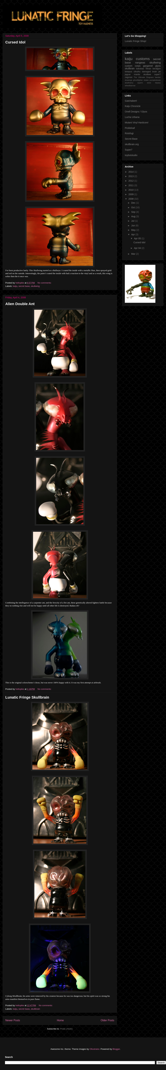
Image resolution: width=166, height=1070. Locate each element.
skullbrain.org (132, 144)
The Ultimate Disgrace (144, 77)
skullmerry (129, 83)
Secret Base (131, 138)
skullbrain (35, 1009)
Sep (133, 212)
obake (146, 80)
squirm (140, 83)
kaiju (15, 286)
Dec (133, 202)
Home (60, 1020)
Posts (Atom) (66, 1029)
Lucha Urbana (132, 117)
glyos (158, 66)
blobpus (128, 71)
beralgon (157, 68)
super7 (157, 74)
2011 (131, 185)
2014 (131, 171)
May (133, 230)
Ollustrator (94, 1049)
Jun (133, 225)
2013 (131, 176)
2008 (131, 198)
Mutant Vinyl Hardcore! (136, 122)
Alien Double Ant (20, 304)
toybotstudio (131, 155)
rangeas (140, 62)
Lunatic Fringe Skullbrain (27, 697)
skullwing (35, 286)
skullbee (147, 74)
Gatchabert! (131, 100)
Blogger (116, 1049)
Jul (133, 221)
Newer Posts (12, 1020)
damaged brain (149, 71)
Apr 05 (137, 238)
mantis (137, 74)
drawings (128, 80)
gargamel (148, 66)
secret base (24, 286)
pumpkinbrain (155, 80)
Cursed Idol (15, 42)
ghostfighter (138, 80)
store (149, 83)
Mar (133, 254)
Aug (133, 216)
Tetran (148, 68)
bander (158, 77)
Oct (133, 207)
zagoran (128, 77)
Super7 (128, 149)
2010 (131, 190)
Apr (133, 234)
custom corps (133, 66)
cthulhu (137, 71)
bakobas (140, 68)
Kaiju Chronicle (132, 106)
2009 (131, 194)
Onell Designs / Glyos (136, 111)
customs (143, 59)
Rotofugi (129, 133)
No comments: (45, 283)
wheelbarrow (130, 86)
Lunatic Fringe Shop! (135, 41)
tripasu (158, 83)
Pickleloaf (130, 128)
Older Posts (107, 1020)
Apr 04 (137, 248)
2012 (131, 180)
